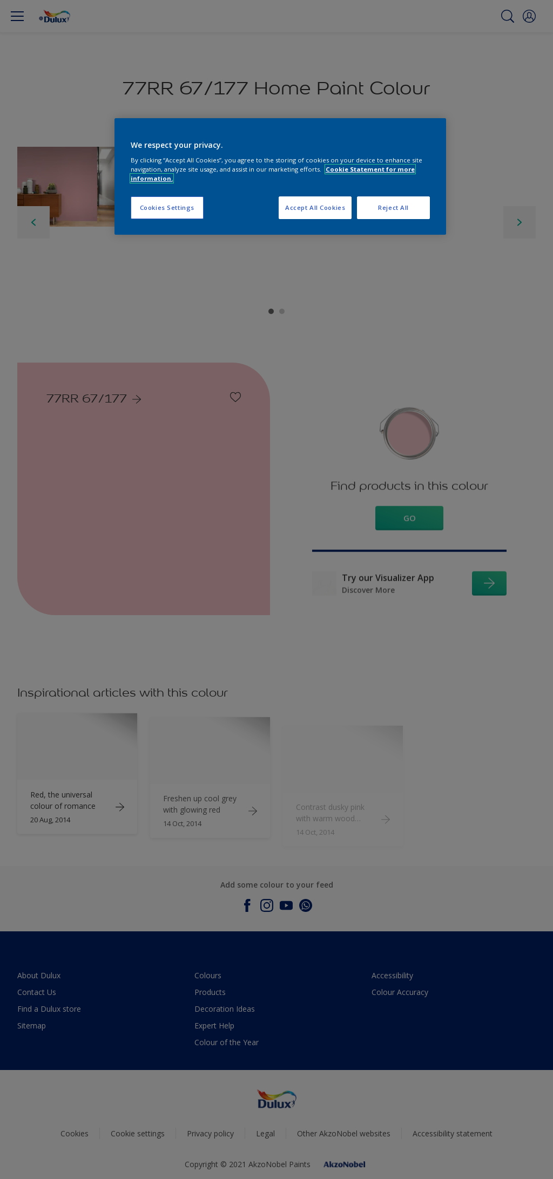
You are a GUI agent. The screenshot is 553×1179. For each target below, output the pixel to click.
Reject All (393, 207)
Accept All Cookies (315, 207)
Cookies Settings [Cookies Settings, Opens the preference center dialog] (167, 207)
